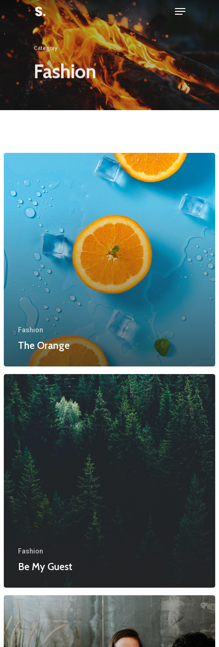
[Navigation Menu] (180, 11)
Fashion (30, 330)
